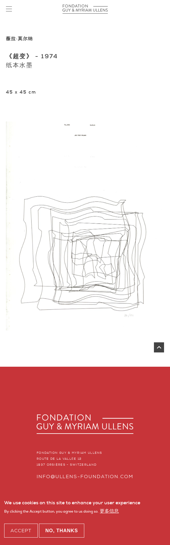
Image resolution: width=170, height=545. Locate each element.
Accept (21, 531)
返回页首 (159, 347)
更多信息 (109, 512)
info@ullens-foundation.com (85, 476)
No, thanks (61, 531)
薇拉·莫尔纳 (19, 39)
